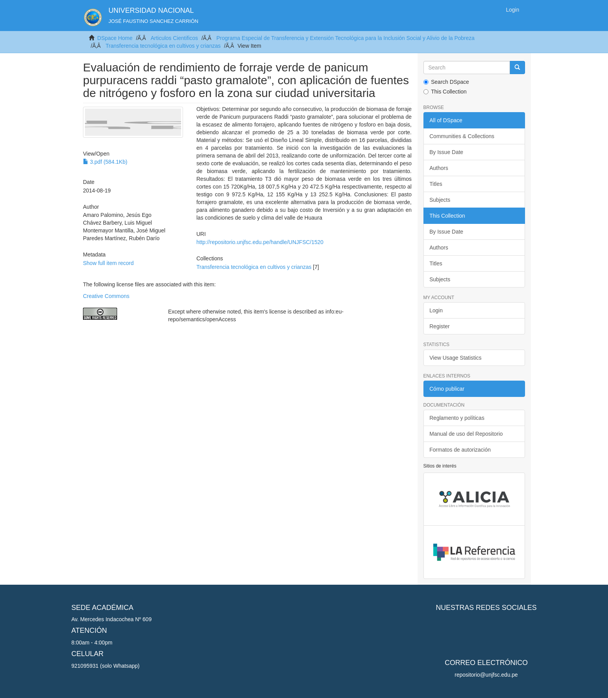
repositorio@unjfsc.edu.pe (486, 675)
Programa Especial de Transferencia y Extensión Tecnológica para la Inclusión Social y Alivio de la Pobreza (345, 38)
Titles (436, 184)
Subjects (440, 200)
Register (440, 326)
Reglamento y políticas (457, 418)
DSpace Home (115, 38)
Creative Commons (106, 296)
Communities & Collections (462, 136)
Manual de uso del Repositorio (466, 434)
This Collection (445, 91)
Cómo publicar (447, 389)
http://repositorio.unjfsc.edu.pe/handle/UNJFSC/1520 (259, 242)
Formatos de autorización (460, 450)
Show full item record (108, 263)
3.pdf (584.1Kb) (105, 162)
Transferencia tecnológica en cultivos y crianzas (163, 46)
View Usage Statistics (456, 358)
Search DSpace (446, 82)
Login (436, 310)
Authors (439, 168)
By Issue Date (446, 152)
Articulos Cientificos (174, 38)
